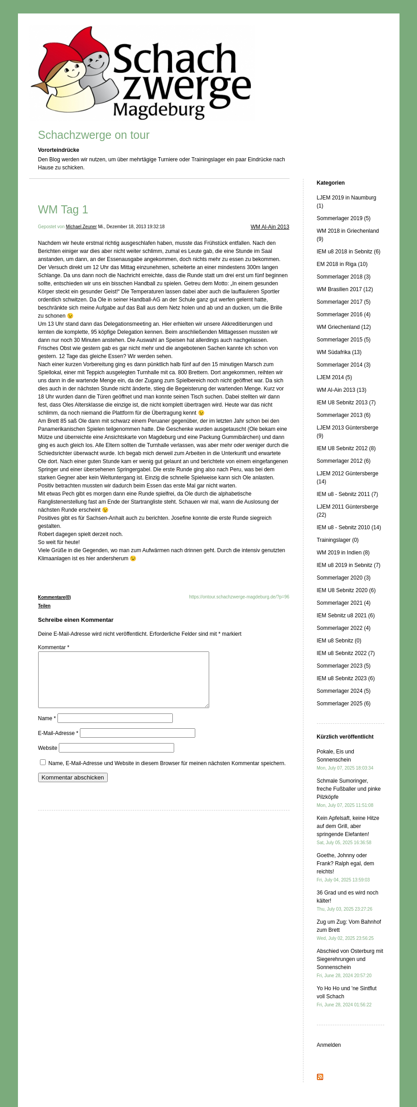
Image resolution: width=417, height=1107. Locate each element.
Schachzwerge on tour (94, 134)
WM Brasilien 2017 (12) (345, 289)
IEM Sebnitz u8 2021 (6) (346, 615)
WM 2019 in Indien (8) (343, 552)
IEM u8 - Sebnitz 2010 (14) (349, 527)
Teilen (44, 605)
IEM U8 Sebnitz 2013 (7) (346, 402)
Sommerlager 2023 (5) (344, 666)
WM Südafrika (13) (339, 352)
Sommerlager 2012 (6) (344, 461)
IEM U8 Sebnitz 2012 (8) (346, 448)
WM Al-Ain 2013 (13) (342, 390)
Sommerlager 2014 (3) (344, 365)
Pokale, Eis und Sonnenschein (345, 759)
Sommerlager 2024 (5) (344, 691)
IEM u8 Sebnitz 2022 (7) (346, 653)
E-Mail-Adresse (58, 744)
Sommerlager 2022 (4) (344, 628)
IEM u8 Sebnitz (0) (339, 641)
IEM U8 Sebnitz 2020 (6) (346, 590)
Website (47, 759)
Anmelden (329, 1045)
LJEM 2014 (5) (334, 377)
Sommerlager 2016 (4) (344, 314)
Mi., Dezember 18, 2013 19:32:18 (131, 226)
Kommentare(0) (54, 597)
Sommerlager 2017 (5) (344, 302)
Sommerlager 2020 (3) (344, 578)
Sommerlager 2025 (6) (344, 703)
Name (47, 729)
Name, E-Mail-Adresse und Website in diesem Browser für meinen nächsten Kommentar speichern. (167, 774)
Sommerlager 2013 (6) (344, 415)
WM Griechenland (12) (344, 327)
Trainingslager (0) (338, 540)
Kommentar (54, 647)
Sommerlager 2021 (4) (344, 603)
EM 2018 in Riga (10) (342, 264)
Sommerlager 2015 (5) (344, 340)
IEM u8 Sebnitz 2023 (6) (346, 678)
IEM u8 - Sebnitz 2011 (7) (347, 494)
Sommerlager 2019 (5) (344, 218)
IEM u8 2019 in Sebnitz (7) (349, 565)
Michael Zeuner (81, 226)
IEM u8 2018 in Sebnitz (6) (349, 251)
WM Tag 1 (63, 209)
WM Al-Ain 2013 (269, 227)
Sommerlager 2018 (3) (344, 277)
